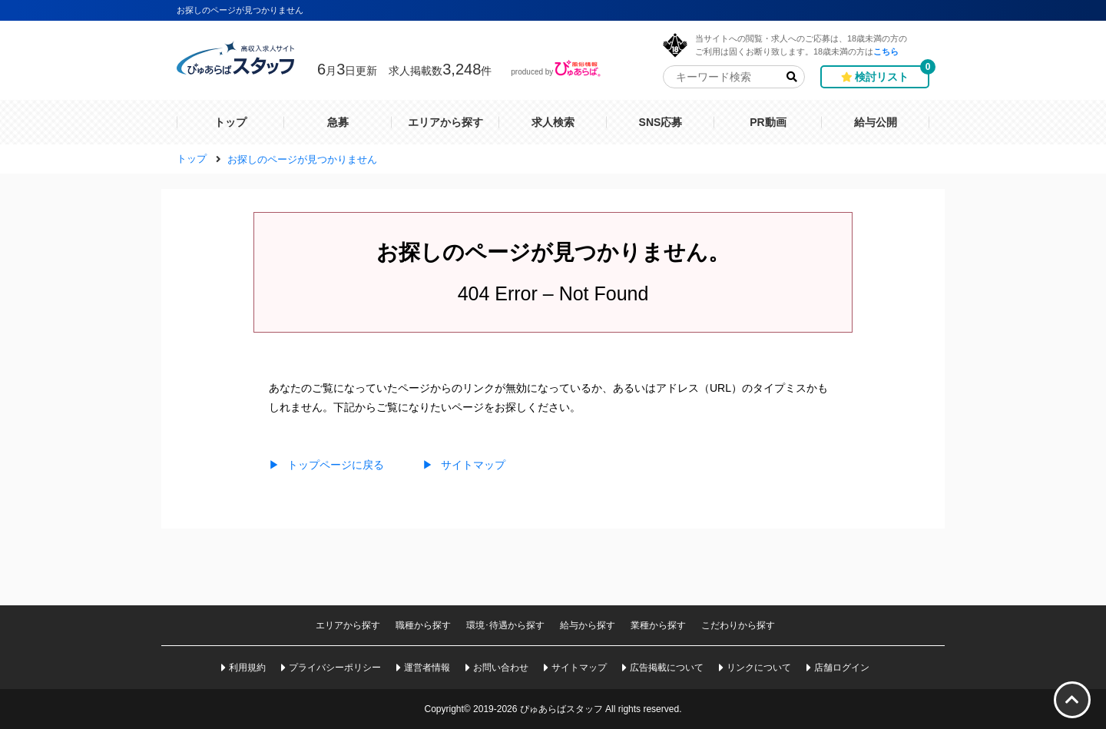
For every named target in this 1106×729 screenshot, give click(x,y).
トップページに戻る (326, 465)
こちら (886, 51)
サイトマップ (463, 465)
